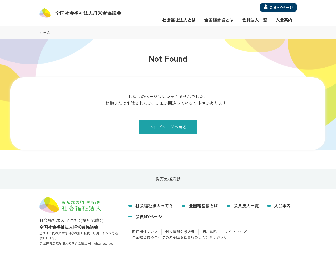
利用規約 (209, 231)
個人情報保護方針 (180, 231)
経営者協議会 (88, 12)
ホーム (44, 32)
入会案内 (284, 20)
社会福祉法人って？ (154, 205)
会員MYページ (148, 216)
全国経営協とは (219, 20)
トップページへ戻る (168, 127)
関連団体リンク (145, 231)
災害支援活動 (168, 179)
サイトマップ (236, 231)
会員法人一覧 (254, 20)
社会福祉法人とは (179, 20)
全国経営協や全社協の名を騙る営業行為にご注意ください (180, 237)
